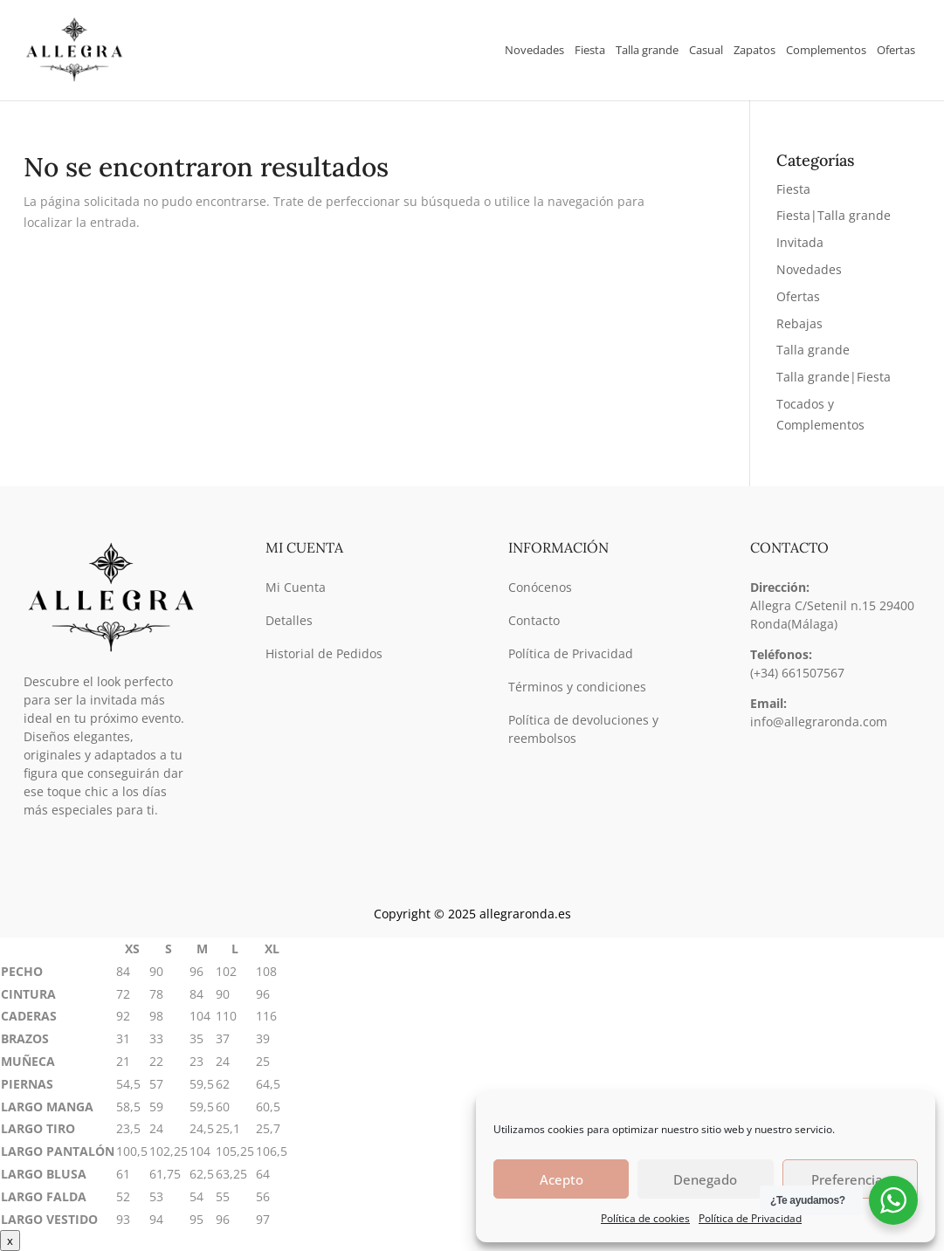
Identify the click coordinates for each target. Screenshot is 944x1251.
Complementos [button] (826, 50)
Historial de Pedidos (323, 653)
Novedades (534, 50)
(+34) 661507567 (797, 672)
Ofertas (896, 50)
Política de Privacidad (750, 1218)
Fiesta (793, 189)
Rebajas (799, 323)
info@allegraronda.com (818, 721)
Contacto (534, 620)
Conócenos (540, 587)
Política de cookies (645, 1218)
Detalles (289, 620)
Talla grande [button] (647, 50)
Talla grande (813, 349)
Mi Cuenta (295, 587)
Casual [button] (706, 50)
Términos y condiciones (577, 686)
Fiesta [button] (590, 50)
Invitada (799, 242)
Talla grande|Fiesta (833, 376)
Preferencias (850, 1179)
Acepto (561, 1179)
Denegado (705, 1179)
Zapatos (754, 50)
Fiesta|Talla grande (833, 215)
